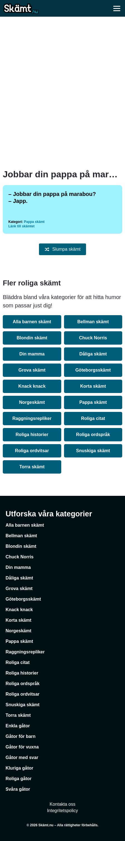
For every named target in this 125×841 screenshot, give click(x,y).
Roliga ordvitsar (32, 450)
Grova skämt (31, 370)
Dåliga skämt (93, 354)
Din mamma (32, 354)
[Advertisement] (62, 93)
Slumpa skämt (62, 249)
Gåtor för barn (21, 736)
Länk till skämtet (21, 226)
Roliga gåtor (18, 778)
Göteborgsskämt (93, 370)
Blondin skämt (32, 337)
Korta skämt (93, 386)
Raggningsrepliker (32, 418)
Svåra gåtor (18, 789)
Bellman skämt (93, 321)
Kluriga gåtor (19, 768)
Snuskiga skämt (93, 450)
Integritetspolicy (62, 810)
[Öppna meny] (116, 8)
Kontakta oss (62, 804)
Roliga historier (32, 434)
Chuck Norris (93, 337)
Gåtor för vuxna (22, 747)
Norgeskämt (32, 402)
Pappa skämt (34, 222)
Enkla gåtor (18, 725)
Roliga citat (93, 418)
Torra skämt (32, 466)
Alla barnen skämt (32, 321)
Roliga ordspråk (93, 434)
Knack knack (32, 386)
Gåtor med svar (22, 757)
